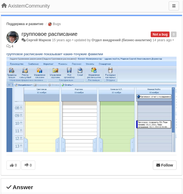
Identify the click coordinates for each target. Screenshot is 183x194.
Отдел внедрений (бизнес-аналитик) (122, 40)
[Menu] (174, 6)
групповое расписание (50, 34)
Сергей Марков (38, 40)
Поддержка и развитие (24, 24)
